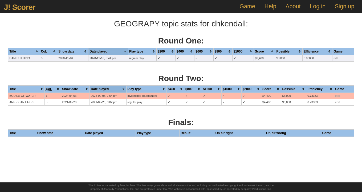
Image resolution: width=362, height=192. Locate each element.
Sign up (344, 6)
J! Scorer (19, 7)
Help (270, 6)
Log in (318, 6)
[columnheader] (24, 51)
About (293, 6)
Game (247, 6)
